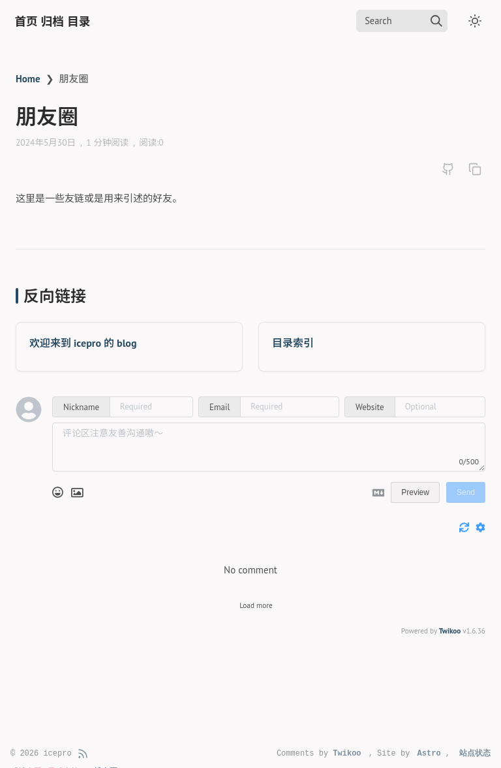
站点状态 (475, 753)
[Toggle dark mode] (475, 21)
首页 (26, 21)
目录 (78, 21)
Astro (429, 753)
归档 (52, 21)
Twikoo (450, 630)
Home (28, 78)
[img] (436, 21)
